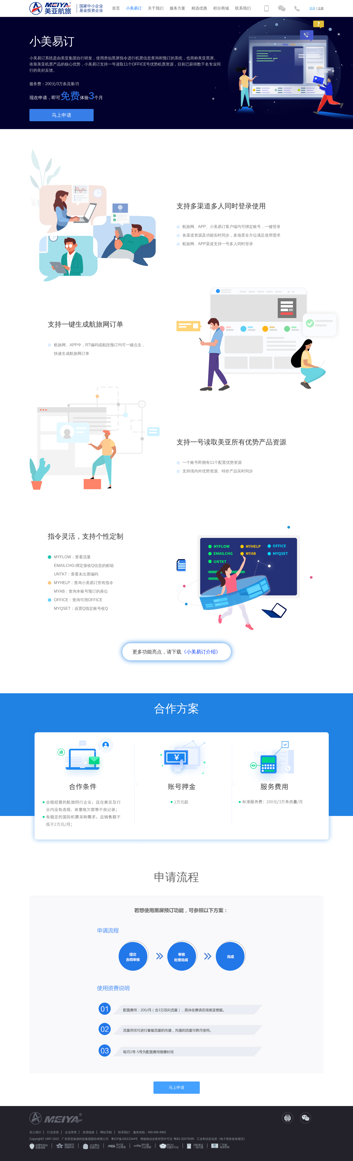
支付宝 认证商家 (117, 1145)
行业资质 (53, 1132)
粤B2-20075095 (184, 1139)
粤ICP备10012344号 (124, 1139)
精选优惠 (199, 8)
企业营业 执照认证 (91, 1146)
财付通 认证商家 (142, 1145)
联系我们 (243, 8)
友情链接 (88, 1132)
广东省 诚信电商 (220, 1145)
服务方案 (177, 8)
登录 (312, 8)
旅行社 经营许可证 (169, 1146)
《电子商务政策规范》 (232, 1139)
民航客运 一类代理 (195, 1146)
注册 (321, 8)
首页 (116, 8)
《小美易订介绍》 (201, 651)
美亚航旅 (52, 8)
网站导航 (106, 1132)
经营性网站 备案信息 (38, 1146)
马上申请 (61, 115)
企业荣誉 (71, 1132)
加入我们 (35, 1132)
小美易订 (134, 8)
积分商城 (221, 8)
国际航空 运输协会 (65, 1145)
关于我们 (156, 8)
